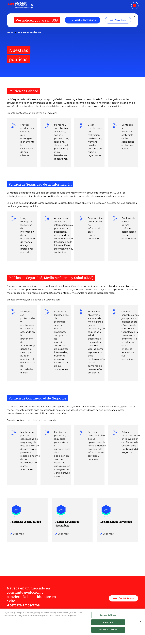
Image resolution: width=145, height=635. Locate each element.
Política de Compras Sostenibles (67, 523)
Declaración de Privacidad (116, 521)
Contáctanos (126, 598)
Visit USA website (85, 20)
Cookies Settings (108, 618)
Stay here (120, 20)
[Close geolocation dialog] (135, 16)
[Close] (140, 625)
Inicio (10, 32)
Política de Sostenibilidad (25, 521)
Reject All (108, 625)
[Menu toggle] (134, 5)
